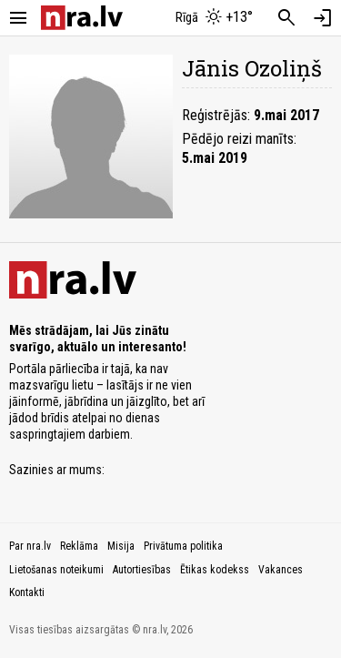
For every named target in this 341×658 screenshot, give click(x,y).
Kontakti (27, 592)
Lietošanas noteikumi (56, 569)
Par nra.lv (30, 546)
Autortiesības (142, 569)
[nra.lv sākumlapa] (82, 17)
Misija (121, 546)
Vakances (280, 569)
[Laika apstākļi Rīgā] (213, 18)
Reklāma (79, 546)
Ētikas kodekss (214, 569)
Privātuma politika (183, 546)
